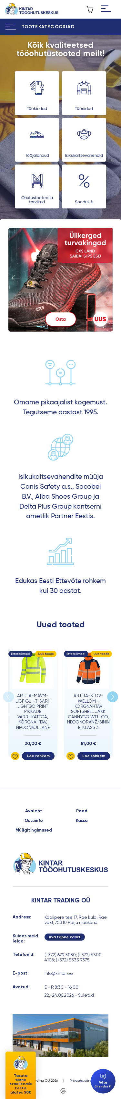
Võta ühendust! (103, 1081)
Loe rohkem (38, 756)
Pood (81, 811)
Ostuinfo (34, 820)
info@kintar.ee (59, 973)
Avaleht (33, 811)
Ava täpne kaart (65, 937)
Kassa (82, 820)
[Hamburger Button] (106, 9)
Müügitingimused (33, 830)
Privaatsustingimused (87, 1080)
